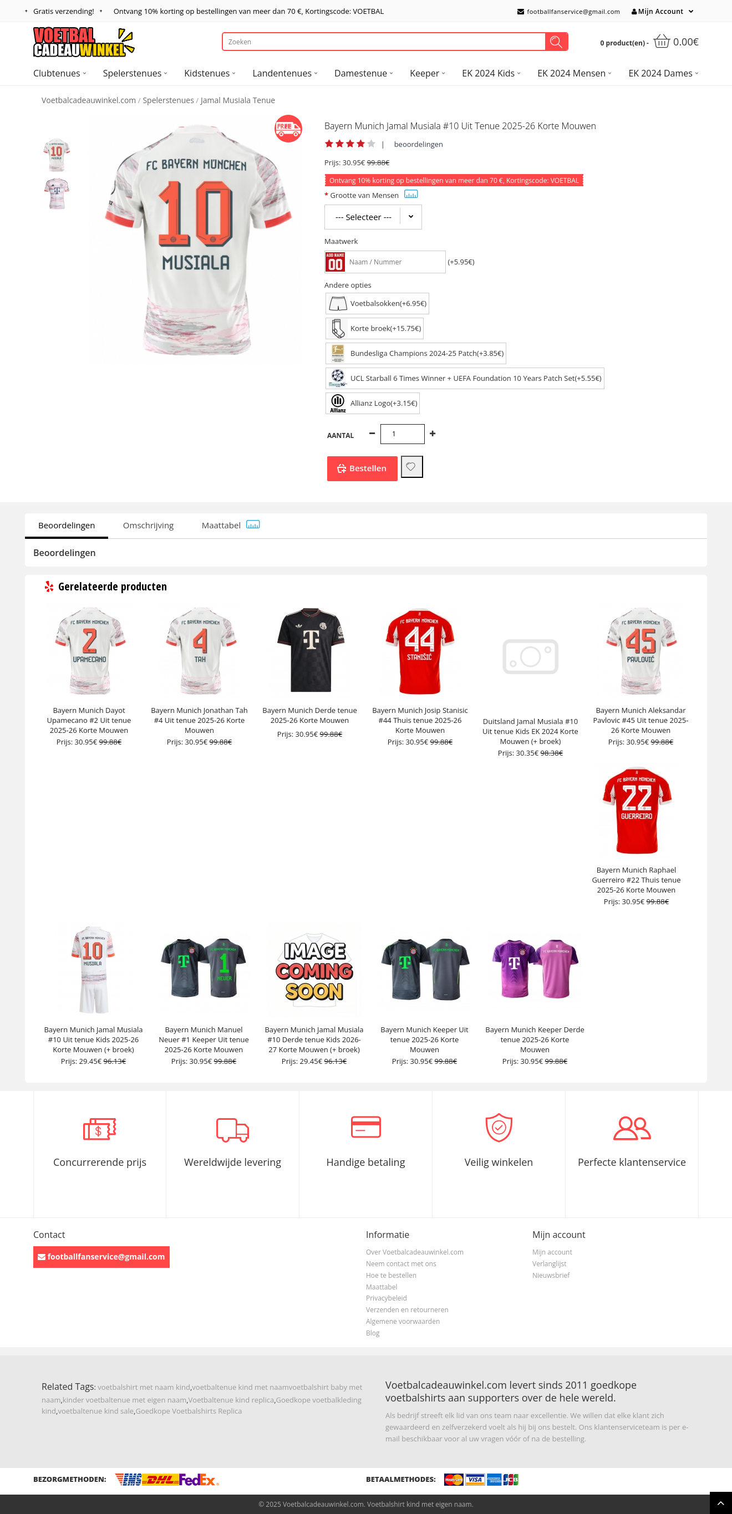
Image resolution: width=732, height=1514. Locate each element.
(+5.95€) (461, 262)
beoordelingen (418, 144)
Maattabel (231, 525)
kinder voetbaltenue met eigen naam (124, 1400)
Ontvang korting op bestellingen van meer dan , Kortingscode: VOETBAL (249, 11)
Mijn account (552, 1252)
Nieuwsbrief (551, 1275)
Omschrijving (148, 525)
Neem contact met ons (401, 1263)
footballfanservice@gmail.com (569, 11)
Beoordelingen (66, 525)
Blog (373, 1333)
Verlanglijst (549, 1263)
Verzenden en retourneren (407, 1309)
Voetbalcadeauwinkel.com (89, 100)
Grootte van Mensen (374, 195)
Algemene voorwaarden (403, 1321)
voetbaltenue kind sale (96, 1411)
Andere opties (348, 285)
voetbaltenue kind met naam (240, 1387)
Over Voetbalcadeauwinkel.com (415, 1252)
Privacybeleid (386, 1298)
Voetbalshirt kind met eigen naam (419, 1504)
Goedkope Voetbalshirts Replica (188, 1411)
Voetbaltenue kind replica (231, 1400)
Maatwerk (341, 241)
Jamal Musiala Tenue (238, 100)
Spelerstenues (168, 100)
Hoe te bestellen (391, 1275)
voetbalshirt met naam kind (144, 1387)
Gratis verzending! (63, 11)
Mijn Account (657, 11)
